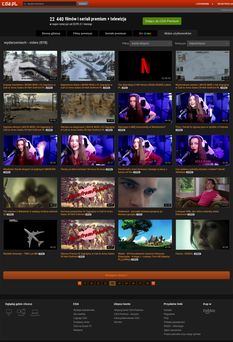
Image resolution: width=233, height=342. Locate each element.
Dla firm (118, 322)
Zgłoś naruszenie (172, 330)
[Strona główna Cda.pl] (10, 3)
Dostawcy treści (82, 322)
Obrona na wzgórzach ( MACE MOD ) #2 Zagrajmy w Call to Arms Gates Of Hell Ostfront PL (88, 128)
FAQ (166, 318)
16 (133, 283)
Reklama (78, 330)
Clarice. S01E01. (184, 253)
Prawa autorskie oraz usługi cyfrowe (182, 334)
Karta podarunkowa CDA (126, 318)
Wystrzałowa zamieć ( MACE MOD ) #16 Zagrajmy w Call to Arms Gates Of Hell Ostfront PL (202, 86)
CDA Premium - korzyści (126, 314)
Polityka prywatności (174, 322)
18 (147, 283)
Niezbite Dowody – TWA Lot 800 (20, 253)
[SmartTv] (24, 317)
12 (105, 283)
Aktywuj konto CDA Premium (128, 310)
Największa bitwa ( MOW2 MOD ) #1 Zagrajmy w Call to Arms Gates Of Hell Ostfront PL (86, 86)
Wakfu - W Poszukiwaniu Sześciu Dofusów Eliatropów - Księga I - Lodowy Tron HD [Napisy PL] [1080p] (144, 256)
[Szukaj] (49, 3)
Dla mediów (80, 314)
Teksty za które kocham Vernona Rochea (83, 169)
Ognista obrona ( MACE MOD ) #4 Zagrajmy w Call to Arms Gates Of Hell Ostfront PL (28, 128)
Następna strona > (114, 275)
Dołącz (162, 21)
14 (119, 283)
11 (98, 283)
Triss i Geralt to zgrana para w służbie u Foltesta (202, 127)
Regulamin (169, 314)
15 (126, 283)
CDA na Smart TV (83, 326)
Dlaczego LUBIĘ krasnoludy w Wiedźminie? (142, 127)
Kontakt (168, 310)
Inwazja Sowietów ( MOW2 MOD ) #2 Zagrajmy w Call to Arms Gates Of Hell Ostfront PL (29, 86)
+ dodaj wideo (226, 10)
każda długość (151, 43)
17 (140, 283)
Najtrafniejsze (208, 43)
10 (91, 283)
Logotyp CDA (80, 318)
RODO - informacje (173, 326)
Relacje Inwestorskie (84, 310)
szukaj (83, 3)
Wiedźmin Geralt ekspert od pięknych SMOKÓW (29, 169)
